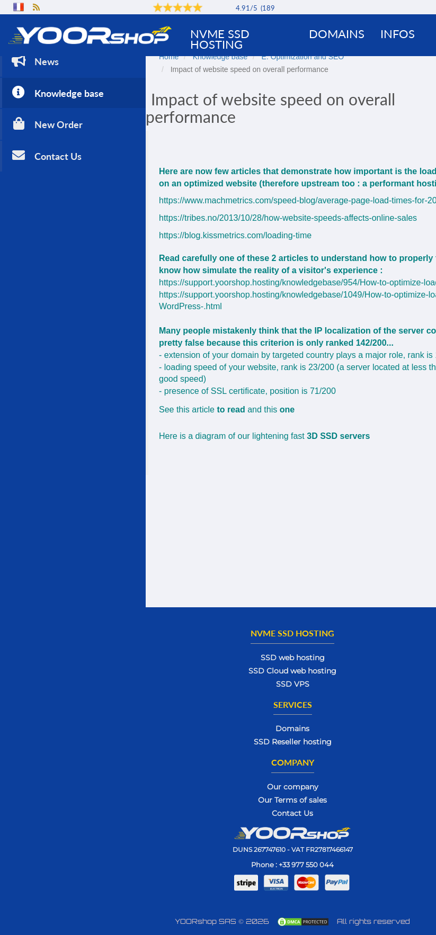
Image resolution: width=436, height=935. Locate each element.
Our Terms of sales (292, 800)
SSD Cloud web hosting (292, 671)
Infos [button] (397, 33)
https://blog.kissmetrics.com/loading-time (235, 235)
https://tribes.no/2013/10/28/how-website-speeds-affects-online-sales (288, 217)
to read (231, 409)
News (34, 60)
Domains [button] (336, 33)
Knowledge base (57, 92)
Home (169, 56)
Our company (292, 787)
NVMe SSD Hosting (220, 38)
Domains (292, 728)
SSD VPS (292, 684)
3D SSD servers (338, 435)
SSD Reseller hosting (293, 742)
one (287, 409)
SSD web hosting (293, 657)
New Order (46, 123)
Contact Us (46, 155)
